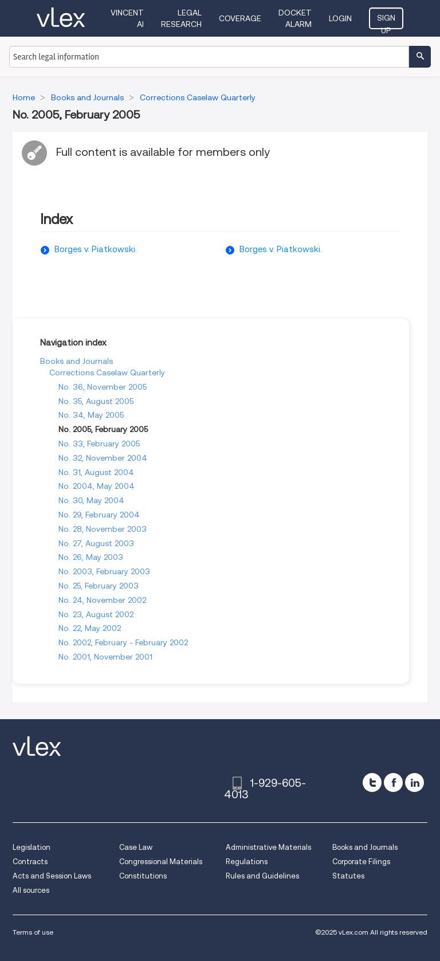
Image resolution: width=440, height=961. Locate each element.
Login (340, 18)
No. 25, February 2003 (98, 585)
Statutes (348, 876)
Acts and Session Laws (52, 876)
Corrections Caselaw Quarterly (107, 372)
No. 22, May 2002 (89, 628)
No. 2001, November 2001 (105, 656)
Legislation (31, 847)
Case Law (135, 847)
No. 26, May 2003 (90, 557)
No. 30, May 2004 (91, 500)
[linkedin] (414, 782)
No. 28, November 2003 (102, 529)
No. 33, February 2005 (99, 443)
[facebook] (393, 782)
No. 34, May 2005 (91, 414)
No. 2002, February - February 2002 (123, 642)
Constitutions (143, 876)
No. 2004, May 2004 (96, 486)
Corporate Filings (361, 861)
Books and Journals (76, 361)
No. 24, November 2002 (102, 600)
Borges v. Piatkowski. (95, 249)
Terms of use (33, 932)
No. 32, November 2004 (102, 457)
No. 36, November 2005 (102, 386)
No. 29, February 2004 (99, 514)
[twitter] (372, 782)
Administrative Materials (268, 847)
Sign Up (386, 21)
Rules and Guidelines (262, 876)
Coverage (240, 18)
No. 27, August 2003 (96, 543)
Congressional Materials (160, 861)
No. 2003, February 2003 (104, 571)
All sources (31, 890)
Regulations (247, 861)
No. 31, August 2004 (96, 472)
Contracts (30, 861)
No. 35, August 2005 (95, 401)
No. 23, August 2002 (95, 614)
